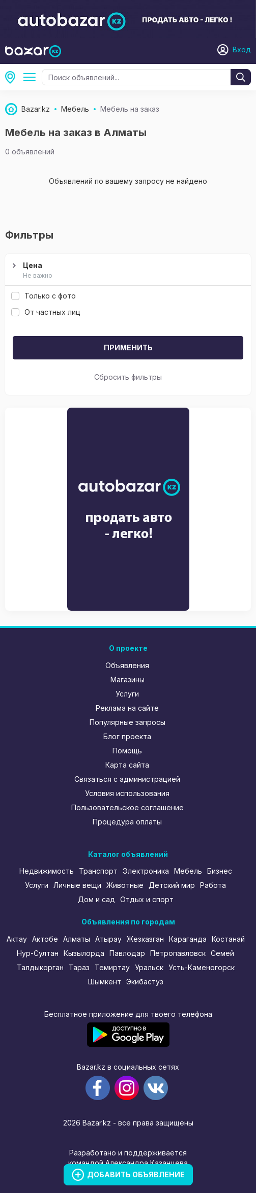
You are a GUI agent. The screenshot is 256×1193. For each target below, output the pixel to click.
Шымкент (104, 981)
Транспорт (98, 871)
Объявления (127, 665)
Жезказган (145, 939)
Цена (127, 270)
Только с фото (43, 295)
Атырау (108, 939)
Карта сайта (127, 764)
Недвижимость (46, 871)
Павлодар (127, 953)
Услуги (127, 693)
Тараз (79, 967)
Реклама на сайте (127, 708)
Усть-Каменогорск (201, 967)
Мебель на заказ (31, 77)
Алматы (13, 77)
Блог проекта (127, 736)
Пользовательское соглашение (127, 807)
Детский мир (172, 885)
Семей (222, 953)
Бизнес (219, 871)
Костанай (228, 939)
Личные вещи (77, 885)
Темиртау (112, 967)
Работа (213, 885)
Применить (128, 347)
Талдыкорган (40, 967)
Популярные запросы (127, 722)
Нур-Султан (38, 953)
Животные (125, 885)
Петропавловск (178, 953)
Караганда (188, 939)
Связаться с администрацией (127, 779)
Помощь (127, 750)
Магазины (127, 679)
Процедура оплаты (127, 821)
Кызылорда (84, 953)
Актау (17, 939)
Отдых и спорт (147, 899)
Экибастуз (144, 981)
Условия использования (127, 793)
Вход (242, 49)
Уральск (149, 967)
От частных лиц (45, 312)
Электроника (146, 871)
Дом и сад (96, 899)
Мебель (188, 871)
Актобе (45, 939)
